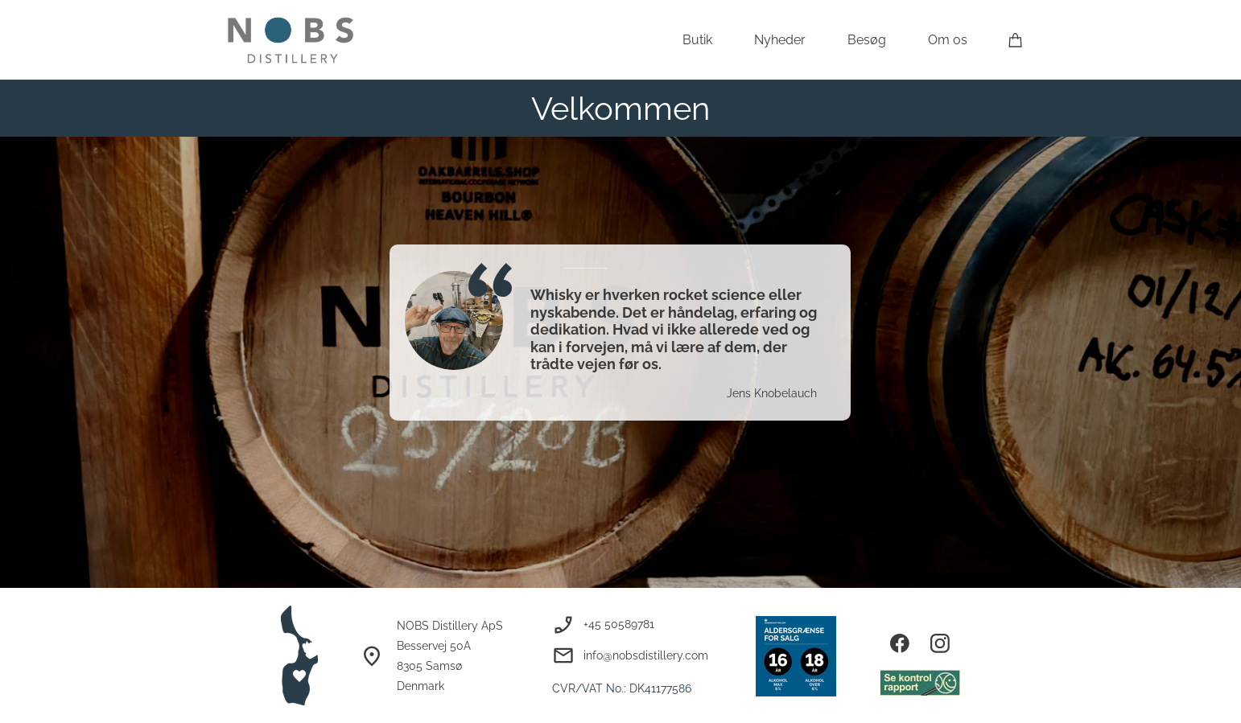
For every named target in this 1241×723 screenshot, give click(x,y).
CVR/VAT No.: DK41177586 (621, 688)
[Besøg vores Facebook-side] (899, 643)
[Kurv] (1015, 39)
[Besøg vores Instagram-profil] (940, 643)
